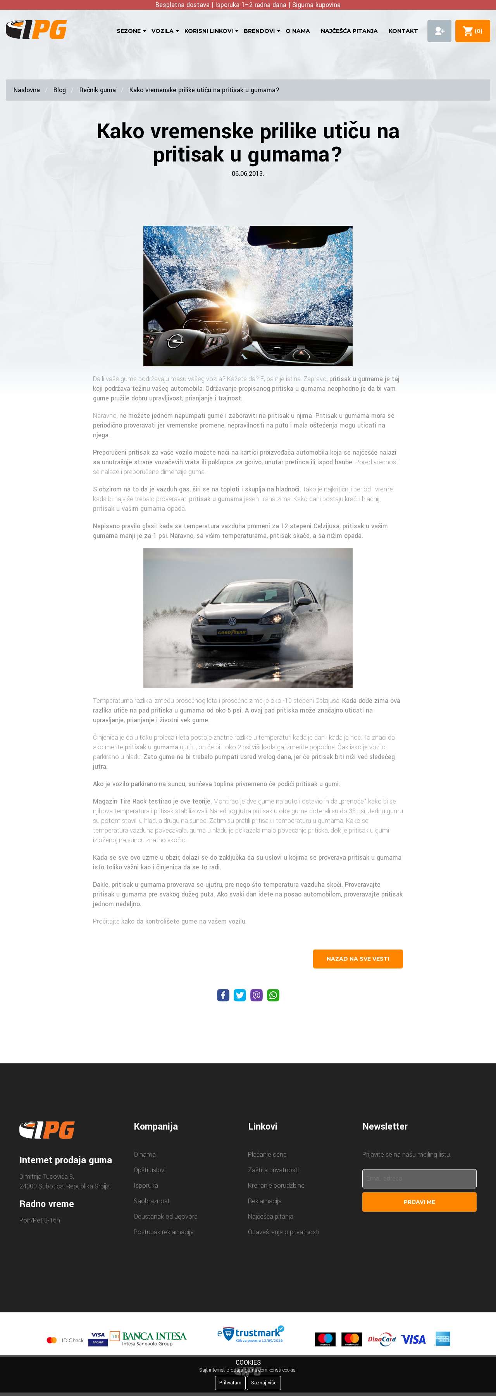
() (477, 30)
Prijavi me (419, 1202)
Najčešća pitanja (349, 30)
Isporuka (146, 1185)
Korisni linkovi (208, 30)
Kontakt (403, 30)
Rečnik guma (97, 90)
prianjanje (199, 398)
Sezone (129, 30)
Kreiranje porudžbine (276, 1185)
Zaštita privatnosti (273, 1170)
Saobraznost (152, 1201)
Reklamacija (265, 1201)
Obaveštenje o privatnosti (283, 1232)
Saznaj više (264, 1382)
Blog (59, 90)
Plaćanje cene (267, 1154)
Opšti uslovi (149, 1170)
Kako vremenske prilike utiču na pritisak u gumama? (204, 90)
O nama (298, 30)
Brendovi (259, 30)
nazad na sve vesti (358, 958)
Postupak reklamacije (164, 1232)
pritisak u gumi (317, 784)
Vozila (163, 30)
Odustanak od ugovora (166, 1216)
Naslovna (27, 90)
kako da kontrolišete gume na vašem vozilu (183, 921)
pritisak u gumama (356, 378)
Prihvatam (230, 1382)
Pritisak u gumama (342, 415)
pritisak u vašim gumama (130, 508)
